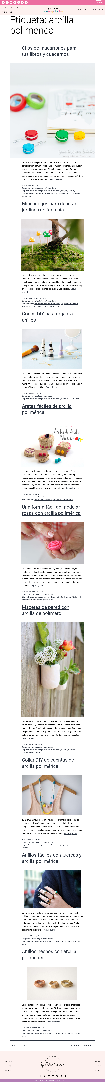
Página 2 (26, 1045)
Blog (87, 9)
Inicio (96, 1061)
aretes (49, 499)
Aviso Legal (10, 1070)
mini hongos (54, 306)
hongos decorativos (71, 303)
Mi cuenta (96, 1066)
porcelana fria (48, 599)
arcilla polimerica (54, 190)
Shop (78, 9)
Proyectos (7, 12)
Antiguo (39, 396)
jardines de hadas (43, 306)
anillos (36, 941)
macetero (71, 749)
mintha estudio (65, 1080)
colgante (64, 844)
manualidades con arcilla (31, 193)
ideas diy (71, 190)
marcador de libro (64, 193)
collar (70, 844)
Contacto (98, 9)
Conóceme (7, 7)
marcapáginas (76, 193)
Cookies (10, 1066)
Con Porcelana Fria (68, 597)
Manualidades (51, 188)
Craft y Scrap (41, 188)
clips (62, 190)
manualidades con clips (48, 193)
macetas (64, 749)
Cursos (19, 7)
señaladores (26, 196)
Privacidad (10, 1061)
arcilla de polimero (41, 190)
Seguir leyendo (56, 179)
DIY (66, 190)
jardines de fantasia (29, 306)
